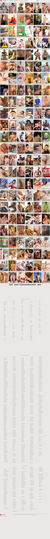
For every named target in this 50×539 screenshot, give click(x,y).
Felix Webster (14, 431)
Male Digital (22, 507)
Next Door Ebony (32, 482)
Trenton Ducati (40, 412)
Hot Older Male (23, 487)
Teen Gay (26, 1)
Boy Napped (5, 493)
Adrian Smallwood (6, 371)
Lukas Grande (31, 361)
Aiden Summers (6, 375)
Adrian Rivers (5, 370)
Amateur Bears (5, 473)
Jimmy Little (22, 397)
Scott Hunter (40, 361)
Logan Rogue (22, 460)
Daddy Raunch (14, 477)
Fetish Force (14, 500)
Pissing (31, 309)
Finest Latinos (14, 504)
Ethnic (13, 317)
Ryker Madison (32, 459)
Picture (12, 1)
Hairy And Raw (23, 471)
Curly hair (14, 304)
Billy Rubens (5, 412)
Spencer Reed (40, 387)
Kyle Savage (22, 440)
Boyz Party (5, 499)
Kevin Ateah (22, 428)
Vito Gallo (40, 433)
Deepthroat (14, 308)
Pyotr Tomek (31, 433)
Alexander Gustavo (6, 382)
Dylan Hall (14, 413)
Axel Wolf (5, 402)
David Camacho (14, 385)
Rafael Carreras (32, 437)
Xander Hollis (40, 444)
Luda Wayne (31, 360)
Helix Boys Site (23, 476)
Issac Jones (14, 461)
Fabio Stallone (14, 430)
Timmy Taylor (40, 400)
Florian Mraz (14, 434)
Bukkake (5, 335)
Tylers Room (40, 486)
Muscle (22, 330)
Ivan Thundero (14, 462)
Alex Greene (5, 377)
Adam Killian (5, 366)
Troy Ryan (40, 417)
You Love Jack (40, 499)
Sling (30, 331)
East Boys (14, 491)
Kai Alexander (23, 423)
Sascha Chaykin (41, 360)
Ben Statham (5, 407)
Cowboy (13, 300)
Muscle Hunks (31, 477)
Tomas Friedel (40, 406)
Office (22, 336)
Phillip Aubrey (31, 428)
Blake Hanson (5, 417)
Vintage (40, 326)
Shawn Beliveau (41, 376)
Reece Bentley (32, 442)
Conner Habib (14, 365)
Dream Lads (14, 488)
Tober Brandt (40, 401)
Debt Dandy (14, 482)
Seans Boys (31, 503)
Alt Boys (5, 472)
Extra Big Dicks (14, 496)
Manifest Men (22, 510)
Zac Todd (40, 451)
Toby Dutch (40, 402)
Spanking (31, 336)
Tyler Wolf (40, 424)
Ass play (5, 309)
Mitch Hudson (31, 401)
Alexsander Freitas (6, 386)
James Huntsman (23, 371)
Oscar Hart (31, 419)
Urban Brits (40, 490)
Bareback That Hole (6, 481)
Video (17, 1)
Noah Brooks (31, 411)
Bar (4, 314)
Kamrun (22, 424)
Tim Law (40, 397)
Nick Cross (31, 409)
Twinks (39, 314)
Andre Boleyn (5, 388)
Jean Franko (22, 382)
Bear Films (5, 482)
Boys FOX (5, 497)
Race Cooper (31, 436)
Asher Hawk (5, 398)
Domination (14, 309)
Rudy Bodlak (31, 453)
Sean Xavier (40, 366)
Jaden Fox (22, 365)
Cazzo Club (5, 507)
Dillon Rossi (14, 400)
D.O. (13, 373)
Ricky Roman (31, 447)
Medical (22, 328)
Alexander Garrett (6, 381)
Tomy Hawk (40, 408)
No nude (22, 333)
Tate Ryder (40, 395)
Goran (13, 449)
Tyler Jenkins (40, 422)
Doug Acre (14, 407)
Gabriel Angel (14, 439)
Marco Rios (31, 373)
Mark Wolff (31, 467)
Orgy (30, 300)
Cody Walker (14, 359)
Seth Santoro (40, 371)
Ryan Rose (31, 458)
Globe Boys (22, 467)
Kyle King (22, 438)
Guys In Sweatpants (23, 468)
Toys (39, 313)
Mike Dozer (31, 397)
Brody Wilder (5, 435)
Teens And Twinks (41, 476)
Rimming (31, 321)
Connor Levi (14, 366)
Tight (39, 312)
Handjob (22, 300)
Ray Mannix (31, 441)
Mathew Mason (32, 380)
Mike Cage (31, 396)
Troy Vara (40, 418)
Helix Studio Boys (23, 481)
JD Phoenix (22, 381)
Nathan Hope (31, 405)
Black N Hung (5, 487)
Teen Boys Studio (41, 475)
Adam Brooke (5, 364)
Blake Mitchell (5, 418)
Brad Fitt (5, 427)
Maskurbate (31, 468)
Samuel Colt (40, 359)
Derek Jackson (14, 391)
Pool (30, 312)
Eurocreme (14, 495)
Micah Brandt (31, 391)
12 (30, 284)
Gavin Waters (14, 443)
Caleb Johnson (5, 442)
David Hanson (14, 386)
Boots (4, 329)
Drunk (13, 312)
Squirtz (31, 507)
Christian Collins (6, 459)
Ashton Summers (6, 399)
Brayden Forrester (6, 434)
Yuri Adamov (40, 448)
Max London (31, 389)
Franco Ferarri (14, 436)
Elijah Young (14, 420)
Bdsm (4, 318)
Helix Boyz (22, 477)
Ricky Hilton (31, 446)
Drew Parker (14, 412)
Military (22, 329)
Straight (40, 300)
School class (31, 325)
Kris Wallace (22, 433)
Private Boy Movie (32, 490)
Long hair (22, 321)
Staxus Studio (40, 467)
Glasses (13, 334)
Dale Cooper (14, 375)
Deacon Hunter (14, 390)
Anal (4, 305)
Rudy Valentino (32, 454)
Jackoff (22, 310)
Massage (22, 324)
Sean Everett (40, 365)
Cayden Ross (5, 448)
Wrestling (40, 333)
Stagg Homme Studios (32, 508)
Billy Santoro (5, 413)
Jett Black (22, 393)
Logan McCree (23, 459)
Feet (13, 324)
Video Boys (40, 493)
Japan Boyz (22, 491)
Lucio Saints (31, 359)
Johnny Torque (23, 402)
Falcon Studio (14, 499)
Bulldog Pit (5, 503)
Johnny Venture (23, 403)
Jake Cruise (22, 490)
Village (39, 325)
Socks (31, 332)
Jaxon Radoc (22, 380)
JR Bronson (22, 415)
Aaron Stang (5, 359)
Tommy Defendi (40, 407)
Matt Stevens (31, 384)
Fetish (13, 325)
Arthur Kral (5, 397)
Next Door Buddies (32, 481)
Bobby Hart (5, 422)
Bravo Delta (5, 433)
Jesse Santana (23, 388)
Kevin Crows (22, 429)
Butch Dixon (5, 504)
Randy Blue (31, 494)
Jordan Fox (22, 408)
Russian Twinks (32, 498)
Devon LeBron (14, 395)
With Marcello (40, 496)
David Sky (14, 389)
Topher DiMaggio (41, 411)
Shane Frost (40, 375)
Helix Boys (22, 475)
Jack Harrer (22, 359)
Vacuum (40, 324)
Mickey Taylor (31, 395)
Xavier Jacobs (40, 445)
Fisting (13, 326)
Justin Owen (22, 420)
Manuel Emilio (31, 368)
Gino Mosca (14, 444)
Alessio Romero (6, 376)
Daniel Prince (14, 379)
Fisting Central (14, 505)
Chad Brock (5, 449)
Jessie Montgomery (23, 391)
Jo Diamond (22, 398)
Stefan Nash (40, 388)
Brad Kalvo (5, 428)
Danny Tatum (14, 380)
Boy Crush (5, 491)
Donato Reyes (14, 406)
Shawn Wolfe (40, 377)
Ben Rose (5, 406)
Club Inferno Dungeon (15, 468)
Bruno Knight (5, 438)
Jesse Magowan (23, 387)
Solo (30, 335)
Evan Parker (14, 427)
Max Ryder (31, 390)
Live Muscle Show (23, 502)
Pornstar (31, 313)
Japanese (22, 311)
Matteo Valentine (32, 385)
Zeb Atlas (40, 455)
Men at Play (31, 473)
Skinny (31, 330)
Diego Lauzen (14, 397)
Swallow (40, 304)
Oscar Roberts (31, 420)
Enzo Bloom (14, 422)
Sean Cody (31, 502)
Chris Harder (5, 454)
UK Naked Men (40, 489)
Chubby (5, 339)
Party (30, 307)
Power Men (31, 489)
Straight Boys (40, 468)
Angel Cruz (5, 391)
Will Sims (40, 440)
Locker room (22, 320)
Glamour (14, 333)
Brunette (5, 334)
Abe (4, 360)
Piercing (31, 308)
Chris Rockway (5, 458)
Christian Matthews (6, 460)
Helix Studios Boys (23, 482)
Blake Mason (5, 488)
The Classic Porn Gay (41, 477)
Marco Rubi (31, 374)
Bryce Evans (5, 439)
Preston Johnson (32, 432)
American (5, 304)
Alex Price (5, 380)
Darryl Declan (14, 384)
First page (10, 284)
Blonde (4, 324)
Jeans (22, 312)
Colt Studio (14, 472)
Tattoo (39, 308)
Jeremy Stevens (23, 386)
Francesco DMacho (15, 435)
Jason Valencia (23, 377)
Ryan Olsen (31, 457)
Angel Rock (5, 392)
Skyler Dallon (40, 382)
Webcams (40, 330)
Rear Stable (31, 495)
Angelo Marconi (5, 393)
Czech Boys (14, 473)
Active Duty (5, 468)
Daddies (13, 307)
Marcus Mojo (31, 375)
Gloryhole (14, 335)
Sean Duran (40, 364)
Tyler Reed (40, 423)
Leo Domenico (23, 448)
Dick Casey (14, 396)
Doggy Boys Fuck (15, 486)
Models (21, 1)
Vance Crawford (41, 432)
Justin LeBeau (23, 419)
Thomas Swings (41, 396)
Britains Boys (5, 502)
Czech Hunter (14, 474)
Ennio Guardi (14, 421)
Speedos (31, 337)
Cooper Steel (14, 370)
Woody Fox (40, 441)
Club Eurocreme (14, 467)
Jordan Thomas (23, 409)
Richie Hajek (31, 443)
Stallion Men (31, 509)
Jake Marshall (23, 370)
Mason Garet (31, 379)
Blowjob (5, 325)
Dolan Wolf (14, 402)
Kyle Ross (22, 439)
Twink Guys (40, 482)
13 (32, 284)
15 (35, 284)
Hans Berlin (14, 453)
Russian (31, 322)
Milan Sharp (31, 400)
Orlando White (31, 418)
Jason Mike (22, 376)
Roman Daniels (32, 452)
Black (4, 323)
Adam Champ (5, 365)
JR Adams (22, 414)
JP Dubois (22, 413)
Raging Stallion (32, 493)
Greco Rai (14, 450)
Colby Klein (14, 361)
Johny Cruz (22, 404)
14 (33, 284)
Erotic (13, 316)
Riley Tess (31, 448)
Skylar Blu (40, 381)
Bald (4, 313)
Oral (21, 340)
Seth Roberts (40, 370)
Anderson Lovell (6, 387)
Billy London (5, 411)
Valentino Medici (41, 431)
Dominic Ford (14, 487)
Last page (39, 284)
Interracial (22, 307)
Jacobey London (23, 364)
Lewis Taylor (22, 454)
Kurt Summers (23, 435)
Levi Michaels (23, 453)
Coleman (14, 364)
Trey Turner (40, 413)
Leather (22, 319)
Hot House (22, 486)
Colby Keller (14, 360)
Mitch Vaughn (31, 402)
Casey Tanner (5, 447)
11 (29, 284)
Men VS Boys (31, 472)
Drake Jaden (14, 408)
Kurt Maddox (22, 434)
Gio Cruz (14, 445)
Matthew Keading (32, 386)
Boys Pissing (5, 498)
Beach (4, 319)
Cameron (5, 443)
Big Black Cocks (6, 486)
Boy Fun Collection (6, 492)
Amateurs (5, 303)
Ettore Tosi (14, 426)
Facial (13, 321)
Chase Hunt (5, 453)
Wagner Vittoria (40, 436)
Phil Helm (31, 427)
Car (4, 338)
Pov (30, 314)
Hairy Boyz (22, 472)
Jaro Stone (22, 375)
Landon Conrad (23, 447)
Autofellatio (5, 310)
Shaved (31, 326)
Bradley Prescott (6, 429)
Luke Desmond (32, 364)
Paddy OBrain (31, 423)
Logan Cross (22, 458)
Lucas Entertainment (23, 503)
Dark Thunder (14, 481)
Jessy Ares (22, 392)
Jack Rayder (22, 360)
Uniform (40, 321)
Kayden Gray (22, 427)
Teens (39, 309)
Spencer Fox (40, 386)
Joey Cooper (22, 399)
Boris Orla (5, 424)
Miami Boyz (31, 474)
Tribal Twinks (40, 481)
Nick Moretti (31, 410)
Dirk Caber (14, 401)
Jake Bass (22, 366)
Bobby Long (5, 423)
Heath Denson (14, 454)
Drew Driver (14, 411)
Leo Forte (22, 449)
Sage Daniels (31, 462)
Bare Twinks (5, 480)
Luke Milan (31, 365)
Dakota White (14, 374)
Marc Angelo (31, 369)
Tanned (40, 307)
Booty (4, 330)
